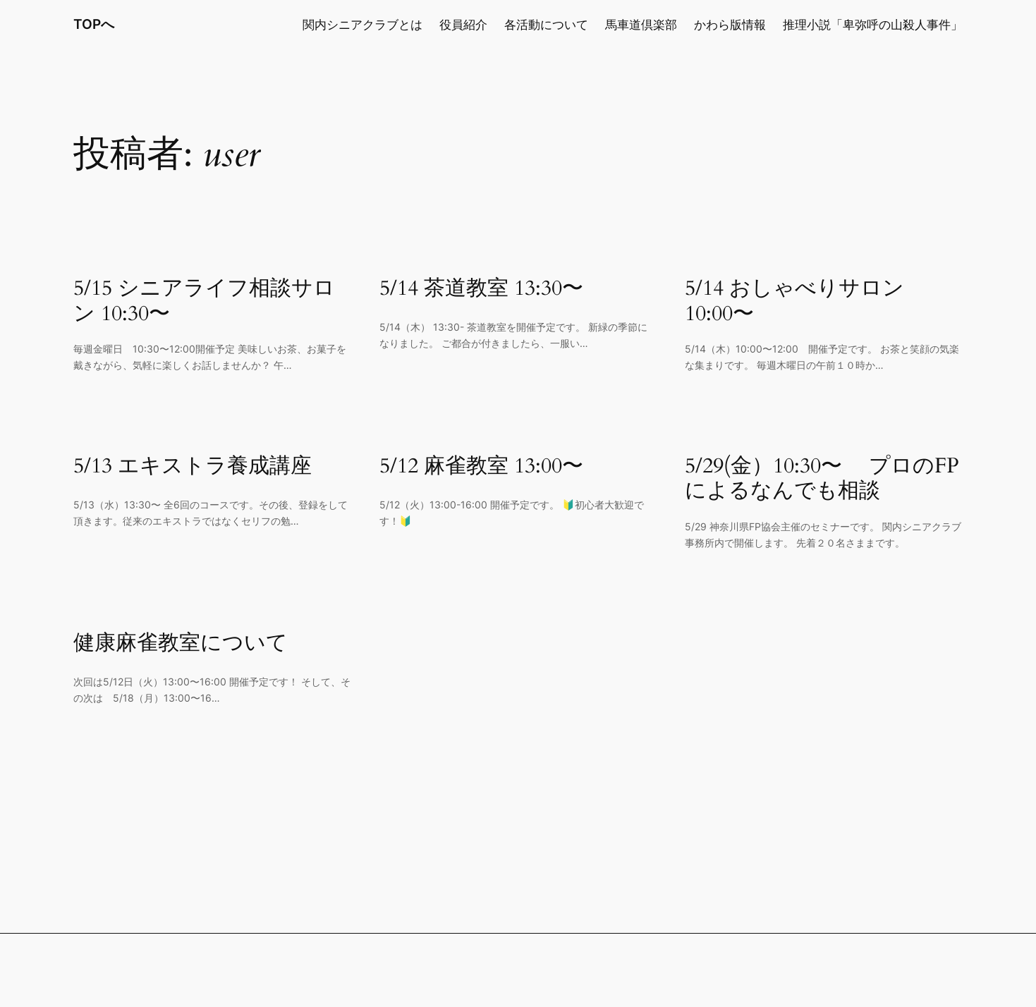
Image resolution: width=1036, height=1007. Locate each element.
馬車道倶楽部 (641, 25)
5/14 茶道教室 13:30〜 (481, 289)
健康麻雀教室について (180, 644)
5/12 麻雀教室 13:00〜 (481, 467)
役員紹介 (463, 25)
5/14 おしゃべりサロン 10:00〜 (794, 301)
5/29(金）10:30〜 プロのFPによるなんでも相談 (822, 479)
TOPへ (93, 24)
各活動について (546, 25)
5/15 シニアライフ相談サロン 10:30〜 (204, 301)
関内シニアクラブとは (362, 25)
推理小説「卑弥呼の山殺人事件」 (873, 25)
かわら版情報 (730, 25)
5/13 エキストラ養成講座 (192, 467)
